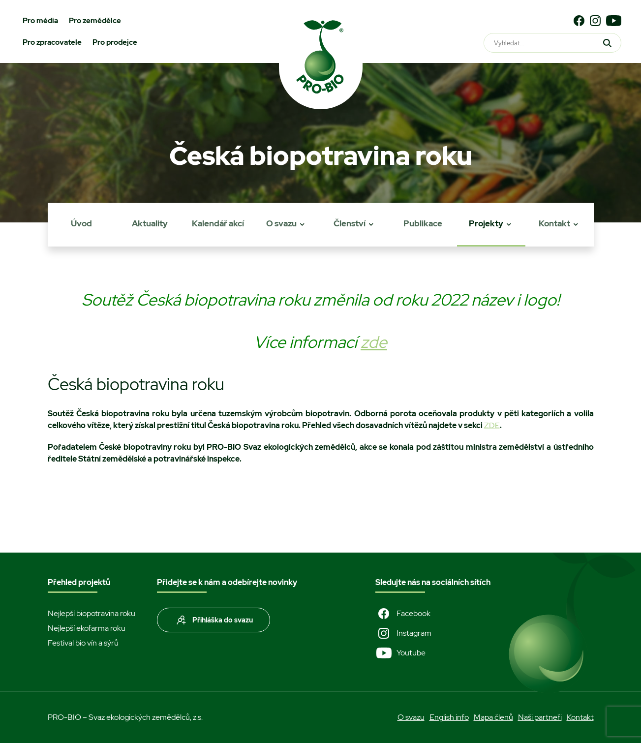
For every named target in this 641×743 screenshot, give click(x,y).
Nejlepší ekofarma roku (86, 628)
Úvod (81, 223)
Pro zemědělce (95, 21)
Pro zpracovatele (52, 42)
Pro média (40, 21)
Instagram (403, 633)
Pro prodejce (114, 42)
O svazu (281, 223)
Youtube (400, 653)
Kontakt (554, 223)
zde (374, 342)
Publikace (422, 223)
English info (449, 717)
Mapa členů (493, 717)
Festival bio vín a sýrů (83, 643)
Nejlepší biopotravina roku (91, 613)
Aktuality (150, 223)
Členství (350, 223)
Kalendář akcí (218, 223)
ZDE (492, 425)
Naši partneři (540, 717)
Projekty (486, 223)
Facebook (402, 613)
